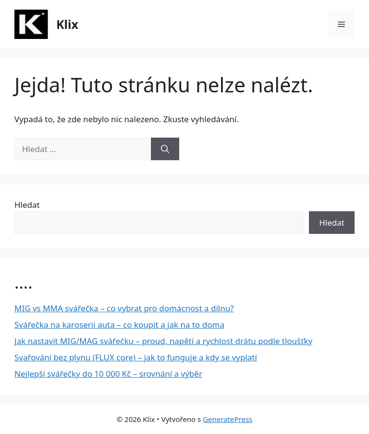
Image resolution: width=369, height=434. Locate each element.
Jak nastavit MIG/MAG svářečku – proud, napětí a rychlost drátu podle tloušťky (163, 340)
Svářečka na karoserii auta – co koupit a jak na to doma (119, 324)
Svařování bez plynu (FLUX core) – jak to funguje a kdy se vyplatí (135, 357)
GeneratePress (227, 419)
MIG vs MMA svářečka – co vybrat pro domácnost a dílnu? (124, 308)
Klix (67, 24)
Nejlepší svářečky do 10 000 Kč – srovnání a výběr (108, 373)
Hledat (27, 204)
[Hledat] (165, 149)
